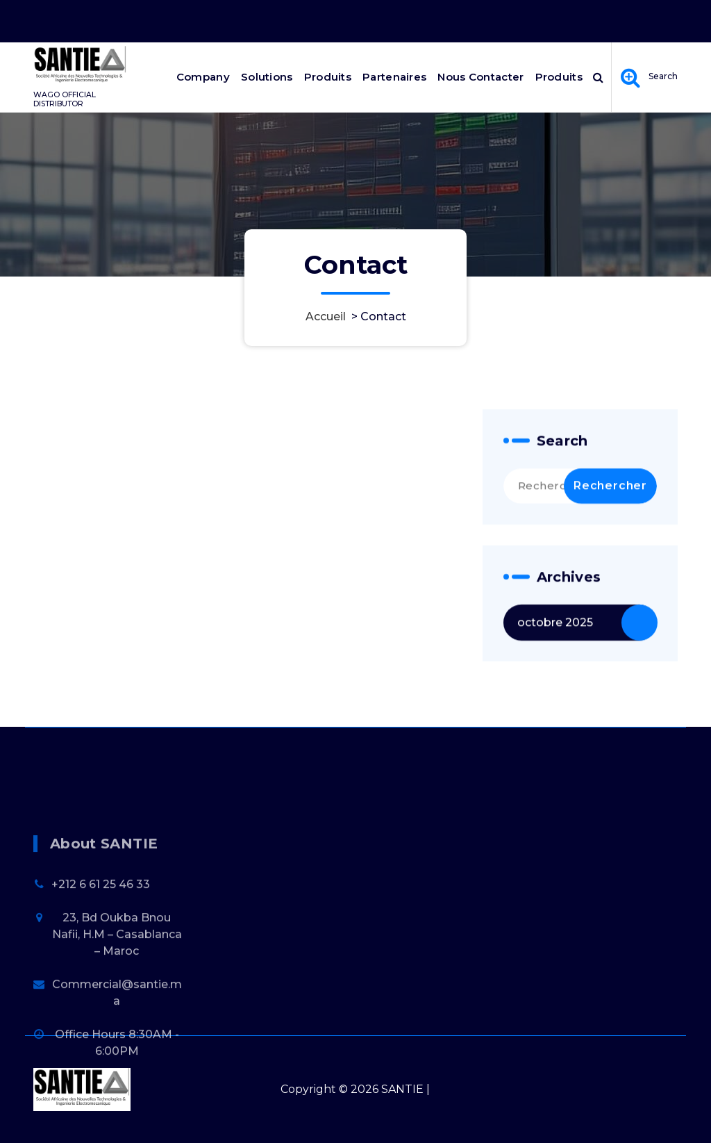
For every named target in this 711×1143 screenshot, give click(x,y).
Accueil (326, 316)
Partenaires (394, 76)
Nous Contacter (480, 76)
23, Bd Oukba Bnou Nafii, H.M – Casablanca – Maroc (117, 977)
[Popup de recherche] (598, 77)
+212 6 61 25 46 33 (100, 927)
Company (203, 76)
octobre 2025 (555, 631)
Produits (327, 76)
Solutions (267, 76)
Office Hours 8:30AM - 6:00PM (502, 18)
